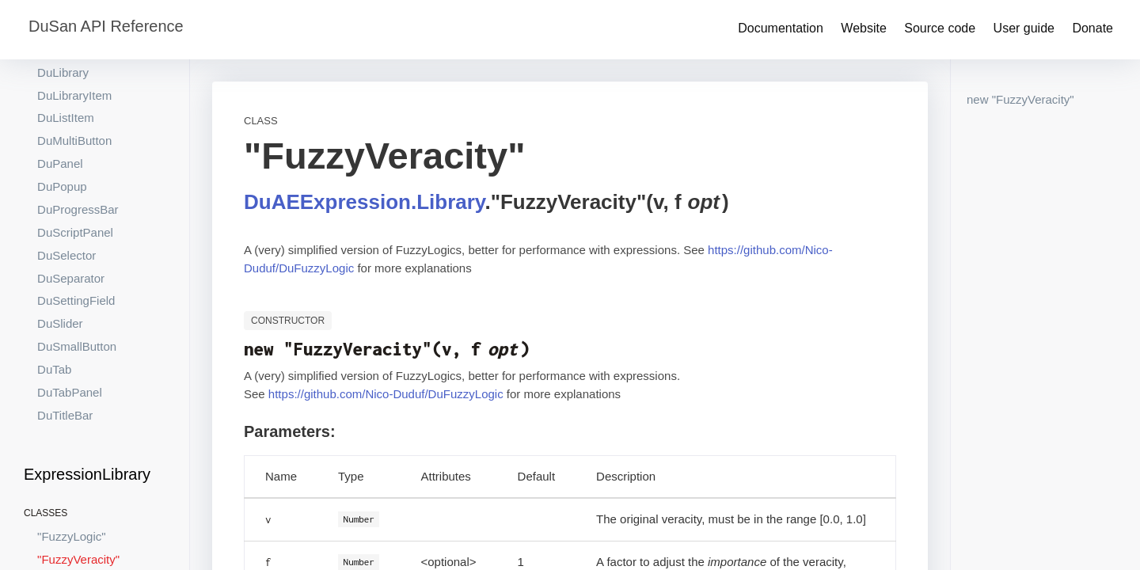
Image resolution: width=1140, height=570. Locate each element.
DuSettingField (76, 241)
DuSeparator (70, 219)
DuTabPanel (69, 333)
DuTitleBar (65, 356)
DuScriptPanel (75, 173)
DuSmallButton (76, 287)
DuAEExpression (327, 202)
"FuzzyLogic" (71, 477)
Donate (1092, 28)
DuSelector (66, 196)
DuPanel (60, 104)
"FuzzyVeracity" (78, 500)
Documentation (780, 28)
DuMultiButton (74, 81)
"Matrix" (57, 523)
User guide (1024, 28)
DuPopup (62, 127)
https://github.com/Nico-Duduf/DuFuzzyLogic (386, 394)
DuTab (54, 310)
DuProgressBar (78, 150)
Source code (939, 28)
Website (864, 28)
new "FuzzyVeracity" (1020, 99)
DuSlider (60, 264)
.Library (447, 202)
